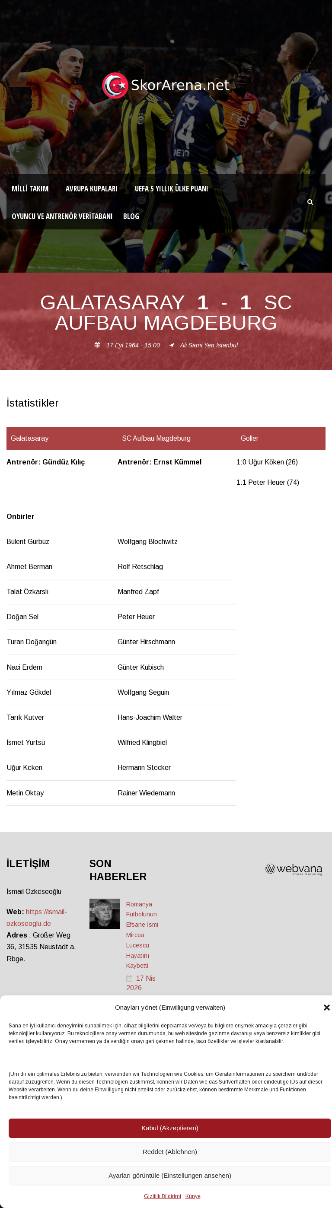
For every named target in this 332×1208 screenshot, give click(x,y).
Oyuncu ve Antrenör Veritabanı (62, 216)
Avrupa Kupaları (92, 189)
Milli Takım (30, 189)
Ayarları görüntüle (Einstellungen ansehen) (170, 1175)
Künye (193, 1196)
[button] (326, 1007)
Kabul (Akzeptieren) (169, 1128)
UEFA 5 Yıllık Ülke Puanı (171, 189)
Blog (131, 216)
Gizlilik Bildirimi (162, 1196)
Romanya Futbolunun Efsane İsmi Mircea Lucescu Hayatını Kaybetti (142, 935)
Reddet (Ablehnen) (170, 1151)
